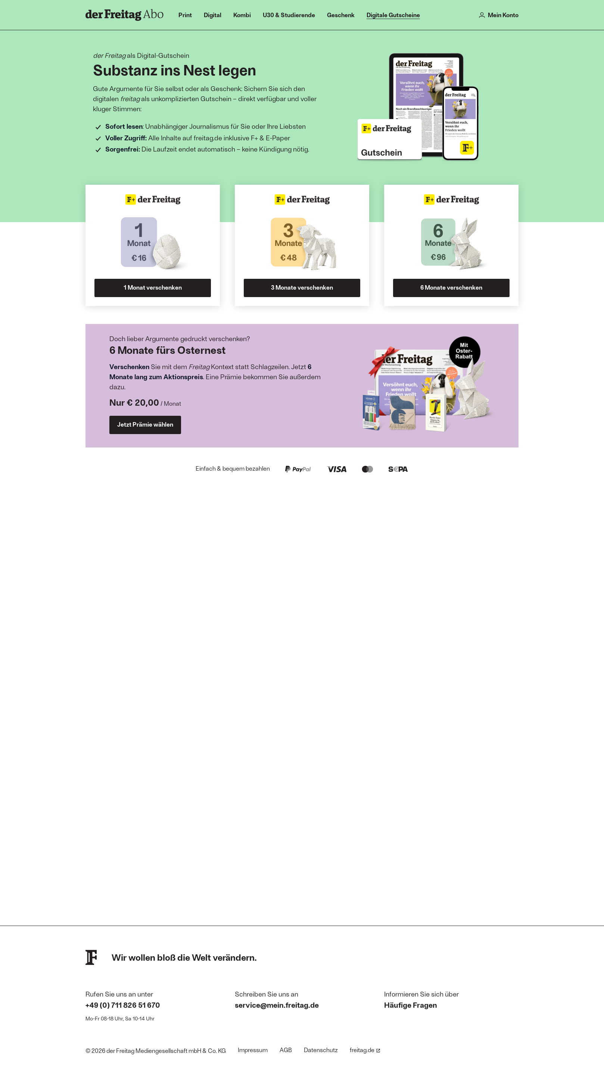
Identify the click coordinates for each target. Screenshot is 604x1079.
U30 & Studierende (289, 14)
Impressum (253, 1049)
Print (185, 14)
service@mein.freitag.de (277, 1004)
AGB (286, 1049)
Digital (212, 14)
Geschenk (341, 14)
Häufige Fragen (410, 1004)
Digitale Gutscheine (393, 14)
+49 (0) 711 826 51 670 (122, 1004)
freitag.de (365, 1049)
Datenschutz (321, 1049)
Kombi (242, 14)
